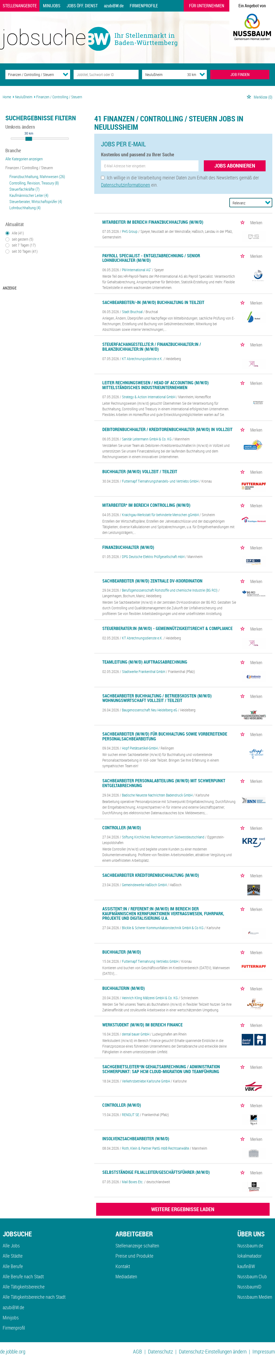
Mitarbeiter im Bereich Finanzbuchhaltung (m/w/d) (152, 222)
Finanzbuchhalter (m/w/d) (128, 547)
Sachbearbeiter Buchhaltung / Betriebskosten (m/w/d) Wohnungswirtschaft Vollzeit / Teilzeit (157, 698)
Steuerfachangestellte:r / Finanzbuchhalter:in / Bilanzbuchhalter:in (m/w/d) (151, 346)
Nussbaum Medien (254, 1297)
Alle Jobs (11, 1245)
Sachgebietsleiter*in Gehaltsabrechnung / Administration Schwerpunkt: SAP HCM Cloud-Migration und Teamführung (161, 1069)
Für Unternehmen (206, 6)
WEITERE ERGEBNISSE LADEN (182, 1209)
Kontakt (122, 1266)
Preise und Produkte (134, 1256)
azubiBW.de (114, 6)
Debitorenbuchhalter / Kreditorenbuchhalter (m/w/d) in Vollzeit (167, 429)
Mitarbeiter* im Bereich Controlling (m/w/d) (146, 505)
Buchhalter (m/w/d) (121, 952)
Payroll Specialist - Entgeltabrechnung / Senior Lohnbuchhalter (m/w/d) (151, 258)
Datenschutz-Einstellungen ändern (213, 1351)
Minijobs (51, 6)
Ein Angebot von (252, 6)
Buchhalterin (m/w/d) (123, 988)
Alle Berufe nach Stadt (23, 1276)
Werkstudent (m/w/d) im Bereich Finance (142, 1025)
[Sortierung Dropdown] (268, 202)
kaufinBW (246, 1266)
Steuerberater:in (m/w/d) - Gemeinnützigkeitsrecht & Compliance (167, 628)
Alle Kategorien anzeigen (24, 158)
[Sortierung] (245, 202)
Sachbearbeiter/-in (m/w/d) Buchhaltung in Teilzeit (153, 302)
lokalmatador (249, 1256)
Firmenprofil (14, 1327)
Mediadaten (126, 1276)
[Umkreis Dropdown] (202, 74)
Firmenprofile (144, 6)
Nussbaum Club (252, 1276)
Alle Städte (13, 1256)
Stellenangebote (20, 6)
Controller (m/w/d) (121, 828)
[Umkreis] (186, 74)
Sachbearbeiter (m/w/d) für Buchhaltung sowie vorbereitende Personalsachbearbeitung (164, 736)
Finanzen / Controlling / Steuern (29, 167)
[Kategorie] (32, 74)
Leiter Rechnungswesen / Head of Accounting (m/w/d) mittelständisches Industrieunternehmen (155, 385)
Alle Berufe (13, 1266)
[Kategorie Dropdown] (65, 74)
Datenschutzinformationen (125, 185)
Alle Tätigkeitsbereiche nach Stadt (34, 1297)
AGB (137, 1351)
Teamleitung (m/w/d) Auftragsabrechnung (144, 662)
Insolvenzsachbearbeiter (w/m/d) (135, 1139)
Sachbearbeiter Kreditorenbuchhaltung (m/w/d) (150, 875)
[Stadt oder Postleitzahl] (159, 74)
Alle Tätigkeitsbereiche (24, 1286)
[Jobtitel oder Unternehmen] (106, 74)
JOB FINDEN (239, 74)
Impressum (263, 1351)
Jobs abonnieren (234, 165)
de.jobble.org (12, 1351)
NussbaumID (249, 1286)
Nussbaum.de (250, 1245)
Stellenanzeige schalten (137, 1245)
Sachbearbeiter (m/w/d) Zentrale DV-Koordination (152, 581)
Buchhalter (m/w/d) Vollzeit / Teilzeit (139, 472)
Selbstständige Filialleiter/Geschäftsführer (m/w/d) (156, 1172)
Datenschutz (160, 1351)
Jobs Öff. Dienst (82, 6)
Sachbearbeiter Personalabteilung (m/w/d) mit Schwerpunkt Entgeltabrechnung (163, 783)
